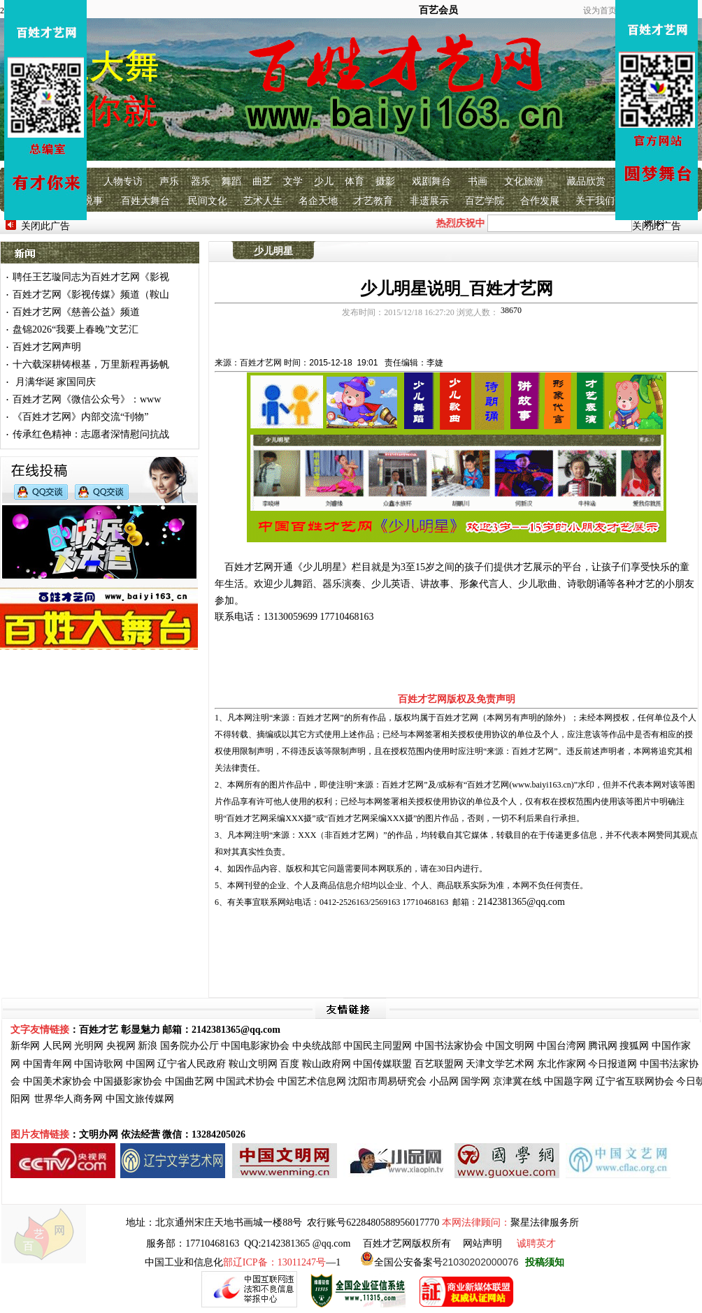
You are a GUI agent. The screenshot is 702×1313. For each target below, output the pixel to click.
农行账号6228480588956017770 (373, 1222)
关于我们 (595, 201)
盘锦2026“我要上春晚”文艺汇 (75, 329)
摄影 (385, 181)
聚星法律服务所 (544, 1222)
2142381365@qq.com (521, 902)
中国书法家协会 (449, 1045)
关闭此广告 (45, 226)
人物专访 (123, 181)
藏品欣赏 (586, 181)
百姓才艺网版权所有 (407, 1243)
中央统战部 (316, 1045)
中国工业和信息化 (184, 1262)
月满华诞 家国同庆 (54, 382)
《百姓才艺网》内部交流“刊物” (80, 417)
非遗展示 (429, 201)
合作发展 (539, 201)
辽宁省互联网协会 (635, 1081)
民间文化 (207, 201)
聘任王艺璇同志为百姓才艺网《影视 (91, 277)
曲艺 (262, 181)
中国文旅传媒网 (140, 1099)
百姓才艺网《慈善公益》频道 (76, 312)
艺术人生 (262, 201)
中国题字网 (568, 1081)
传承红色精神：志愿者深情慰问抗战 (91, 434)
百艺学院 (484, 201)
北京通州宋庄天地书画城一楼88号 (228, 1222)
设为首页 (600, 10)
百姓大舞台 (145, 201)
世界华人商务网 (68, 1099)
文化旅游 (523, 181)
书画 (477, 181)
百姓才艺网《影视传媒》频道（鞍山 (91, 294)
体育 (354, 181)
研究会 (412, 1081)
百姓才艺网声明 (47, 347)
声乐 (169, 181)
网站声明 (482, 1243)
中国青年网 (47, 1064)
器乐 (200, 181)
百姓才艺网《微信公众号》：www (87, 399)
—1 (282, 1262)
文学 (293, 181)
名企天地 (318, 201)
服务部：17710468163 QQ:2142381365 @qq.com (248, 1243)
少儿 (324, 181)
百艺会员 (438, 10)
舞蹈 (231, 181)
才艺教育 (373, 201)
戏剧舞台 (431, 181)
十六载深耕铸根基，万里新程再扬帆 (91, 364)
